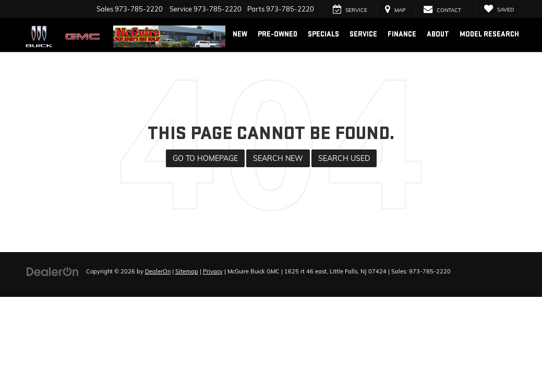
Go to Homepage (205, 158)
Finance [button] (402, 34)
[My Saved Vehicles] (499, 9)
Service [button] (363, 34)
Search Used (344, 158)
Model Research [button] (489, 34)
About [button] (438, 34)
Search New (278, 158)
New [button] (240, 34)
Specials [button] (323, 34)
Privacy (213, 271)
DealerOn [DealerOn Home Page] (158, 271)
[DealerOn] (52, 271)
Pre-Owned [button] (277, 34)
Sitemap (186, 271)
